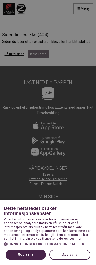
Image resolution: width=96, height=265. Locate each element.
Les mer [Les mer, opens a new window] (76, 238)
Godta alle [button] (26, 254)
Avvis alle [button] (70, 255)
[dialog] (48, 132)
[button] (48, 244)
